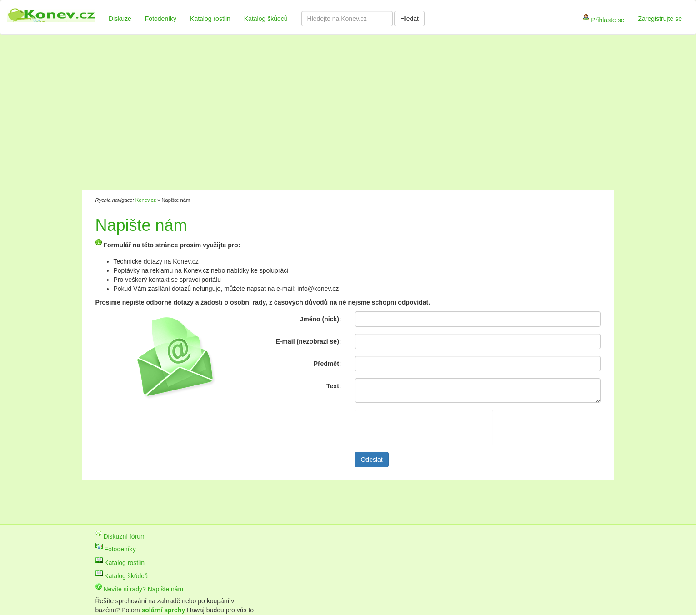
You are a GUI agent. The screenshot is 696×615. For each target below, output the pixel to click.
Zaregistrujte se (660, 18)
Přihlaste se (603, 20)
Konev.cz (145, 200)
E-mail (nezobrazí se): (308, 341)
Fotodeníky (160, 18)
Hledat (409, 18)
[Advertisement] (302, 113)
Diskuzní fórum (120, 536)
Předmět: (327, 363)
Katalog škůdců (266, 18)
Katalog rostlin (210, 18)
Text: (333, 386)
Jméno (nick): (320, 319)
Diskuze (120, 18)
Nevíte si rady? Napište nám (139, 589)
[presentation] (424, 427)
